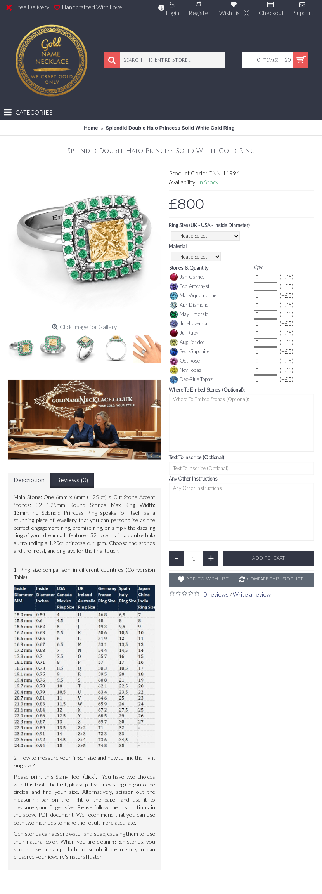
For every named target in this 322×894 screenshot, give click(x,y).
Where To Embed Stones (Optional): (207, 390)
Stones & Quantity (188, 268)
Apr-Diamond (189, 305)
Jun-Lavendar (189, 324)
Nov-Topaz (185, 370)
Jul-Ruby (184, 333)
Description (29, 480)
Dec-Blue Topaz (191, 380)
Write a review (252, 594)
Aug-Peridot (187, 342)
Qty (258, 267)
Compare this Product (275, 579)
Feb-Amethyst (189, 286)
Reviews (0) (72, 480)
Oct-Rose (185, 361)
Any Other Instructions (193, 479)
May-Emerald (189, 314)
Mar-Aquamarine (193, 296)
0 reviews (216, 594)
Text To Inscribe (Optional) (196, 457)
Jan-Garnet (187, 277)
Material (178, 246)
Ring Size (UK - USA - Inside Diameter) (209, 225)
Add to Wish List (207, 579)
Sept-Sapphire (189, 352)
